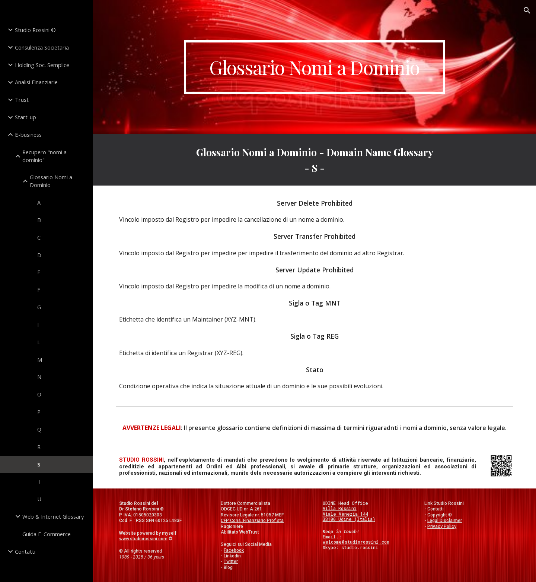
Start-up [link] (25, 117)
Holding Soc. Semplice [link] (42, 65)
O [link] (39, 394)
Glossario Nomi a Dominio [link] (51, 181)
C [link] (39, 237)
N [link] (39, 376)
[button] (527, 10)
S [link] (39, 464)
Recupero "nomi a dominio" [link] (44, 156)
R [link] (39, 446)
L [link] (38, 342)
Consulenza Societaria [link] (42, 47)
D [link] (39, 255)
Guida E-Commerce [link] (46, 534)
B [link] (39, 220)
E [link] (39, 272)
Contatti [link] (25, 551)
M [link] (39, 359)
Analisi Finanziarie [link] (36, 82)
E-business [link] (28, 134)
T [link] (39, 481)
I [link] (38, 324)
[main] (314, 67)
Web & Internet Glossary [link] (53, 516)
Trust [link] (22, 99)
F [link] (38, 289)
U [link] (39, 499)
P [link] (39, 411)
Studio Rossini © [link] (35, 30)
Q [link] (39, 429)
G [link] (39, 307)
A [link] (39, 202)
